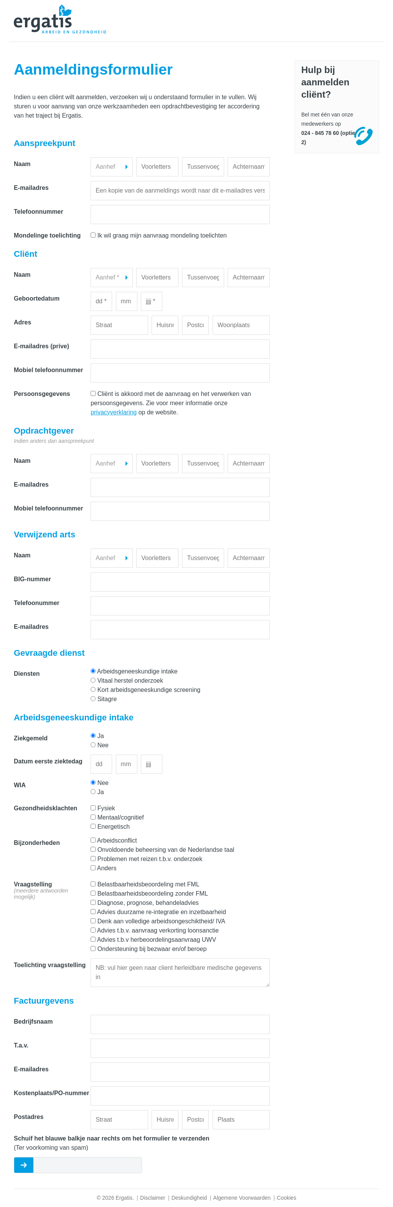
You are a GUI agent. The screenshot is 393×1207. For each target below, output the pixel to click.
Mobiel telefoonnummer (48, 370)
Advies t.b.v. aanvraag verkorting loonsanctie (158, 930)
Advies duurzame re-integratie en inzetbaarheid (161, 912)
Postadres (28, 1117)
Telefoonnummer (38, 211)
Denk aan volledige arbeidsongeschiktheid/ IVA (161, 921)
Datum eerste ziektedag (48, 761)
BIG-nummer (32, 579)
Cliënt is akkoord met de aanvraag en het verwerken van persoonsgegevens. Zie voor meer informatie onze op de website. (171, 403)
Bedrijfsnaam (33, 1021)
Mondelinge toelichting (47, 235)
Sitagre (107, 699)
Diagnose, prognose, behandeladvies (148, 902)
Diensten (27, 673)
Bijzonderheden (37, 843)
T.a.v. (21, 1045)
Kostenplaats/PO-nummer (51, 1093)
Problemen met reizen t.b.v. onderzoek (150, 859)
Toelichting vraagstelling (50, 965)
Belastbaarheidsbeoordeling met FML (148, 884)
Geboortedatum (36, 298)
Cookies (286, 1198)
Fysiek (106, 808)
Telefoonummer (36, 603)
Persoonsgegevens (42, 394)
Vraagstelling (41, 890)
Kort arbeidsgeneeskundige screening (149, 690)
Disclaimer (152, 1198)
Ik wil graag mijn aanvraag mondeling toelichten (162, 235)
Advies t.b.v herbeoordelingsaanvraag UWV (156, 939)
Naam (22, 164)
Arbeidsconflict (117, 840)
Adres (22, 322)
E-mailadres (31, 188)
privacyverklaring (114, 412)
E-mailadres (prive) (41, 346)
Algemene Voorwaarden (242, 1198)
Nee (103, 745)
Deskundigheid (189, 1198)
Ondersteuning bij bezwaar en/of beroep (152, 949)
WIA (20, 785)
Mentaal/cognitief (120, 817)
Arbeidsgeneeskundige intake (137, 671)
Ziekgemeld (31, 738)
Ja (100, 736)
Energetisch (113, 826)
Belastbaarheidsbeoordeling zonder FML (152, 893)
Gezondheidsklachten (45, 808)
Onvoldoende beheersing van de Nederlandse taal (165, 849)
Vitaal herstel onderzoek (130, 680)
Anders (107, 868)
